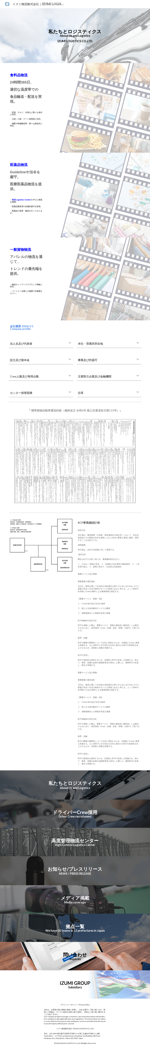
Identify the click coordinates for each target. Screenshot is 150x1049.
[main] (75, 36)
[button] (69, 343)
